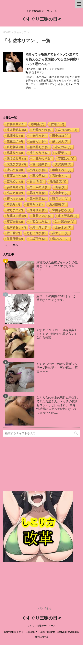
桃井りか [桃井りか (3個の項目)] (15, 152)
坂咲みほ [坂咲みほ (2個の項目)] (58, 181)
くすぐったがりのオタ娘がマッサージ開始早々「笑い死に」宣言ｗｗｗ (57, 367)
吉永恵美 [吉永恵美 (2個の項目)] (60, 193)
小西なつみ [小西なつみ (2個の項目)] (39, 221)
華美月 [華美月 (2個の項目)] (13, 204)
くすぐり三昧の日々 (42, 19)
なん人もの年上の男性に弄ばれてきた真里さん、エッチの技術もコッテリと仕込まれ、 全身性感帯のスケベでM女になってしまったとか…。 (57, 405)
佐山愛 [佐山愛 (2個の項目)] (13, 233)
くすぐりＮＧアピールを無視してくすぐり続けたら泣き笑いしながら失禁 (57, 333)
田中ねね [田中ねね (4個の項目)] (60, 135)
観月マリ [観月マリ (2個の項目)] (60, 198)
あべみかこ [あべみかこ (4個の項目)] (67, 129)
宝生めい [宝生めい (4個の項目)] (38, 141)
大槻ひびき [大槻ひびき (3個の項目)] (16, 164)
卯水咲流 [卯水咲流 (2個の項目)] (38, 198)
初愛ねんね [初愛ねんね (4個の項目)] (42, 129)
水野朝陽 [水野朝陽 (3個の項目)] (15, 147)
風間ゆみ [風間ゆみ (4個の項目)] (15, 135)
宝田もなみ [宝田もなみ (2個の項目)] (61, 210)
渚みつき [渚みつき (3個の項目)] (15, 170)
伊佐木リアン (36, 72)
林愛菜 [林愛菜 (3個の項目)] (61, 152)
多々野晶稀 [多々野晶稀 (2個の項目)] (67, 216)
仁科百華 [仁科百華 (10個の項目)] (16, 124)
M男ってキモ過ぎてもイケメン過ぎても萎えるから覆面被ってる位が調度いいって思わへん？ (52, 59)
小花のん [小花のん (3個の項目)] (63, 147)
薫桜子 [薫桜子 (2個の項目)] (39, 175)
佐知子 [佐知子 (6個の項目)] (57, 124)
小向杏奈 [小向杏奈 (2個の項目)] (15, 193)
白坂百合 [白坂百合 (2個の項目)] (38, 238)
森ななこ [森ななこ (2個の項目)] (60, 238)
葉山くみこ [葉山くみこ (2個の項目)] (61, 170)
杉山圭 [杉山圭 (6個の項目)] (37, 124)
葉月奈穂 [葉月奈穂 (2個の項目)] (57, 204)
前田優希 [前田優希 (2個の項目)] (15, 238)
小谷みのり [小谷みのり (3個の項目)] (42, 158)
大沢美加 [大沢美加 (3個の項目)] (63, 164)
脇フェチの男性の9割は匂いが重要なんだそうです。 (56, 298)
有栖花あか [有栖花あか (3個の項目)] (39, 147)
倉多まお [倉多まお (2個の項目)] (63, 227)
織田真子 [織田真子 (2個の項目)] (40, 227)
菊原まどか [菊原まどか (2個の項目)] (16, 175)
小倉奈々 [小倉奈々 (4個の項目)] (38, 135)
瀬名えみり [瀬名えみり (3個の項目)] (16, 158)
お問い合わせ (44, 608)
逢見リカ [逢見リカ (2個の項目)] (38, 210)
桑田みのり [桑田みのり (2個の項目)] (39, 187)
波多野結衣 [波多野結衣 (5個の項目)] (16, 129)
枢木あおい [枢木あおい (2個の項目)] (16, 227)
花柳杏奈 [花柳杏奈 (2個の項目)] (38, 193)
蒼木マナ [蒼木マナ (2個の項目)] (15, 198)
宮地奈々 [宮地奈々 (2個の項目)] (60, 175)
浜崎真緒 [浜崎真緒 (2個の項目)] (15, 187)
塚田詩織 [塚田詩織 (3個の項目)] (40, 164)
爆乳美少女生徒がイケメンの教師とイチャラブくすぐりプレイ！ (57, 266)
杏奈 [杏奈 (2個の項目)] (60, 187)
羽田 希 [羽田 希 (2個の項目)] (37, 181)
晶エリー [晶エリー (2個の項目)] (60, 233)
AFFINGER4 (41, 637)
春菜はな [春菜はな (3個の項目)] (66, 158)
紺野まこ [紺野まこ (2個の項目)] (15, 210)
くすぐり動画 (57, 68)
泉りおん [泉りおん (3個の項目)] (60, 141)
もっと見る (11, 245)
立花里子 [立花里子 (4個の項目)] (15, 141)
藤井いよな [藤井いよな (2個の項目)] (42, 216)
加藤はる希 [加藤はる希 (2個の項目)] (16, 216)
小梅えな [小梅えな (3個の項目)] (38, 170)
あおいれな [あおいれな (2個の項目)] (36, 233)
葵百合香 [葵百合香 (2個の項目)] (15, 221)
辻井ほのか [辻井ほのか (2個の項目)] (64, 221)
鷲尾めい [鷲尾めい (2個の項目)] (15, 181)
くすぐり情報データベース (41, 625)
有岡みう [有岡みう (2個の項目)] (35, 204)
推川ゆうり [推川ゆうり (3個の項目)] (39, 152)
